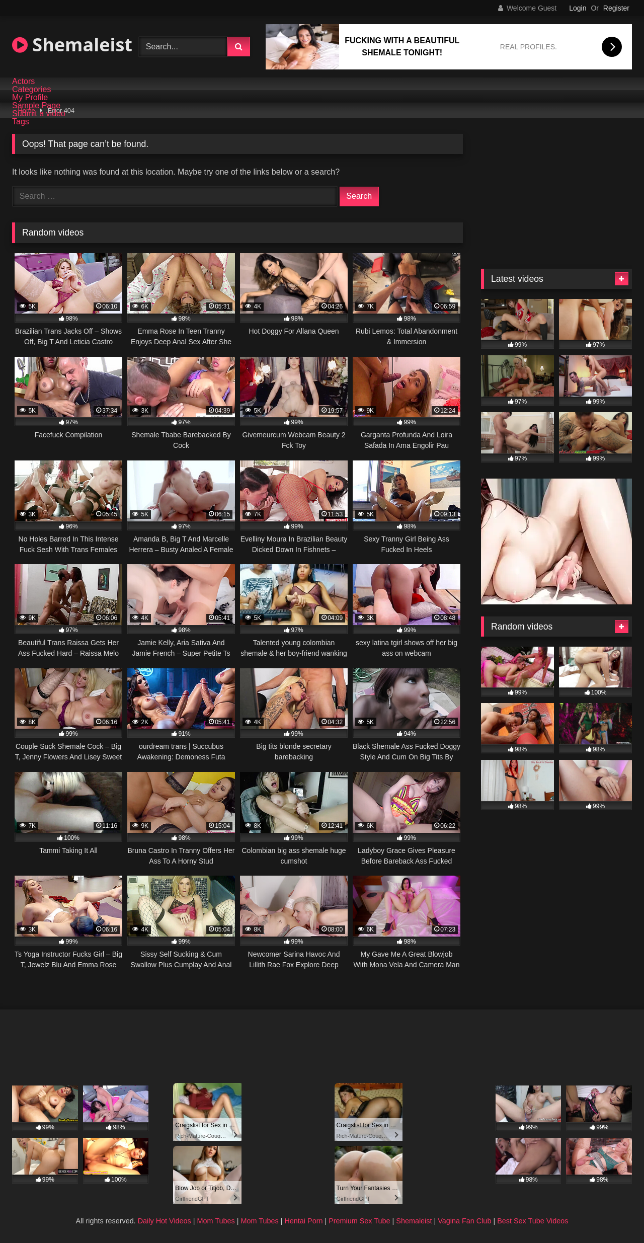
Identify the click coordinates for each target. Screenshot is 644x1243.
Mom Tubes (216, 1221)
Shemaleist (72, 44)
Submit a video (38, 114)
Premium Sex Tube (359, 1221)
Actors (23, 81)
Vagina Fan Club (464, 1221)
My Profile (30, 98)
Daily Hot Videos (164, 1221)
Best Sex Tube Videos (532, 1221)
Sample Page (36, 106)
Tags (20, 122)
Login (577, 8)
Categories (31, 90)
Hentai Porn (303, 1221)
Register (616, 8)
